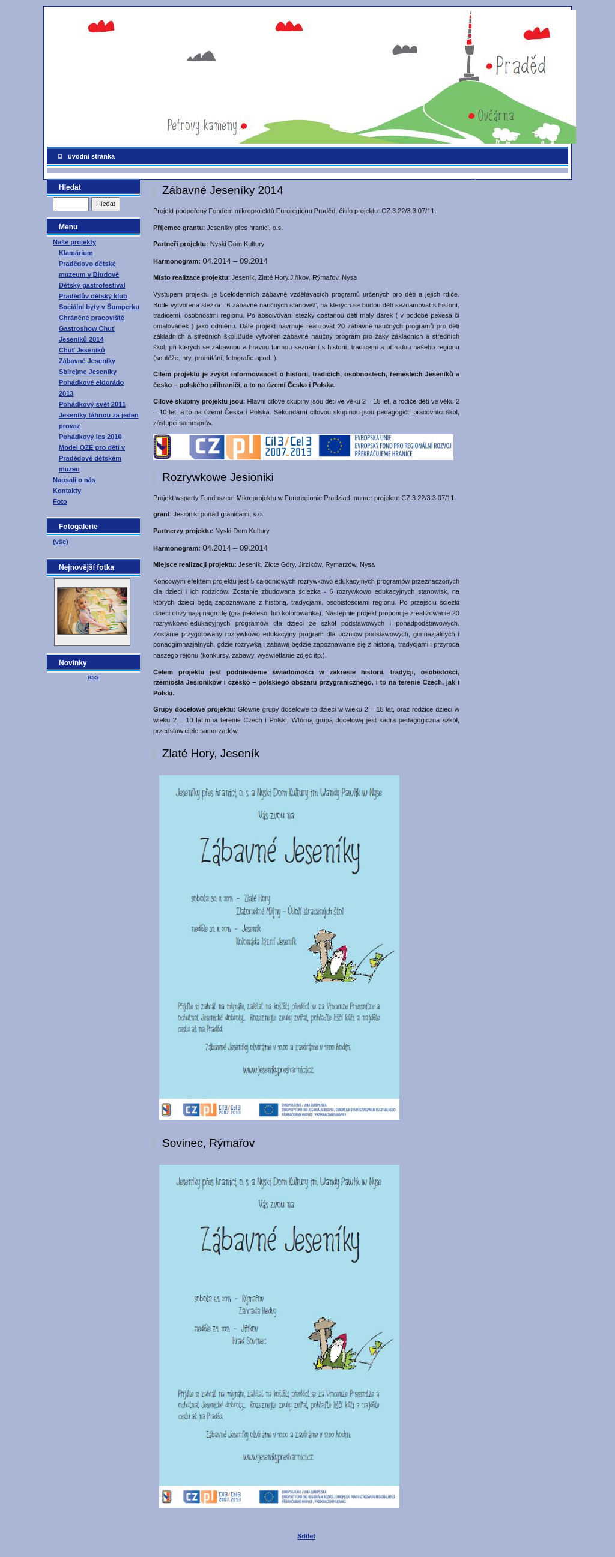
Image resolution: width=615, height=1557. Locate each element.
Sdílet (306, 1536)
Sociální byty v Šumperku (99, 306)
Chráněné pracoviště (91, 317)
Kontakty (67, 490)
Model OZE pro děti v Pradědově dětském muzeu (92, 458)
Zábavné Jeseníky (87, 360)
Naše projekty (74, 242)
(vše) (60, 541)
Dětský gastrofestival (92, 285)
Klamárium (76, 252)
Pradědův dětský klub (93, 296)
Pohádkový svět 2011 (92, 404)
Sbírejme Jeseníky (88, 371)
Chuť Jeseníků (82, 350)
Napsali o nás (74, 479)
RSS (93, 677)
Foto (60, 501)
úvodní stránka (91, 156)
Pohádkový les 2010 (90, 436)
